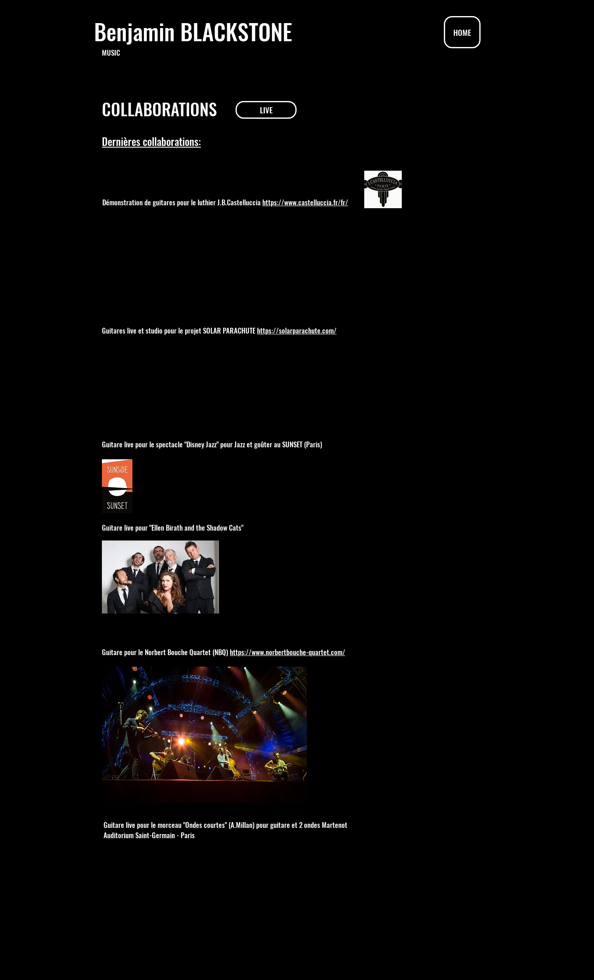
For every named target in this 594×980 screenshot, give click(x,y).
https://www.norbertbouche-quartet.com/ (287, 652)
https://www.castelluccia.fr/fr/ (305, 202)
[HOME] (462, 32)
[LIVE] (266, 110)
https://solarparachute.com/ (297, 330)
